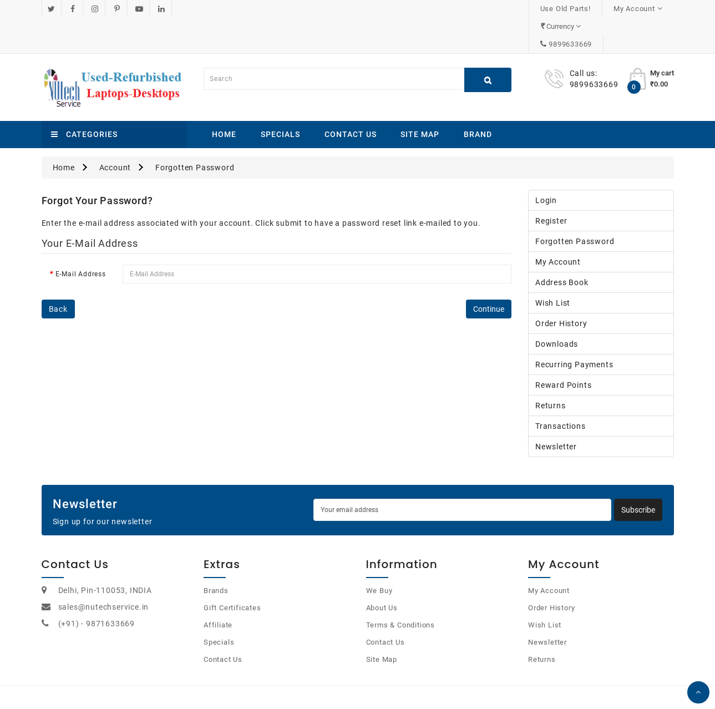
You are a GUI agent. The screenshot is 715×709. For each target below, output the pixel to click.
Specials (280, 98)
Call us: (583, 37)
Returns (550, 370)
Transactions (560, 390)
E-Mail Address (80, 238)
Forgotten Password (194, 132)
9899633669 (640, 8)
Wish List (552, 267)
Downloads (556, 308)
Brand (478, 98)
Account (115, 132)
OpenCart (344, 686)
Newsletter (556, 411)
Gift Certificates (232, 572)
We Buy (379, 555)
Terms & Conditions (400, 589)
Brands (216, 555)
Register (551, 185)
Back (58, 273)
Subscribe (638, 474)
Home (224, 98)
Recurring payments (574, 329)
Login (546, 164)
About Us (382, 572)
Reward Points (563, 349)
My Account (558, 226)
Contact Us (350, 98)
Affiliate (218, 589)
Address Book (562, 246)
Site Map (419, 98)
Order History (561, 287)
